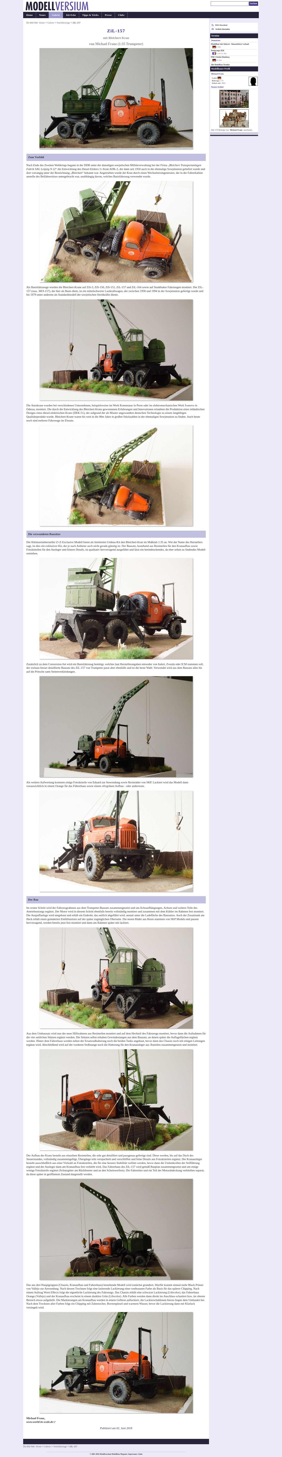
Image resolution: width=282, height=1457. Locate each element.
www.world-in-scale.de (39, 1421)
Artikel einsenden (222, 29)
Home (29, 15)
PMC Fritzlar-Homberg (220, 57)
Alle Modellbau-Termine (220, 65)
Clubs (121, 15)
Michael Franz (236, 130)
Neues (42, 15)
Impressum (132, 1454)
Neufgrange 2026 (217, 51)
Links (140, 1454)
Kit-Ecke (71, 15)
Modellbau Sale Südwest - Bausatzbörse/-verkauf (230, 44)
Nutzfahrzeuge (63, 22)
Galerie (56, 15)
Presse (108, 15)
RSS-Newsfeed (221, 25)
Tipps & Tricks (90, 15)
